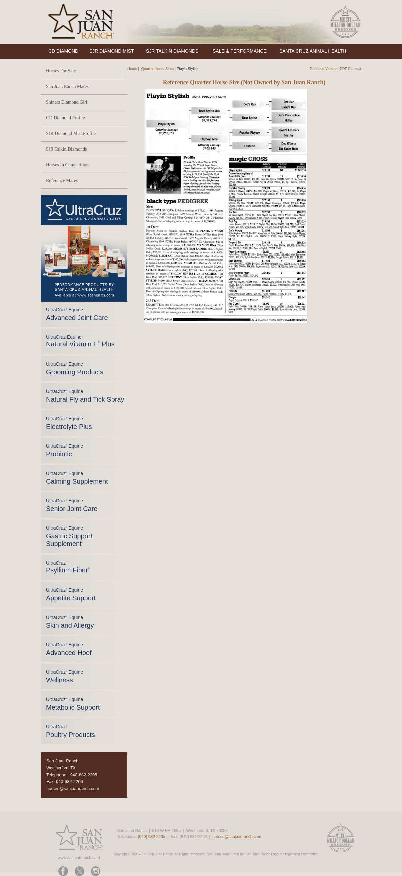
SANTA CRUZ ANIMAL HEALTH (312, 51)
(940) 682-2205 (151, 836)
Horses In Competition (67, 164)
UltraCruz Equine (80, 341)
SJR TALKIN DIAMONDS (172, 51)
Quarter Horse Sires (157, 69)
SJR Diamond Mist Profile (71, 133)
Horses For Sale (61, 70)
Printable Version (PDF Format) (335, 69)
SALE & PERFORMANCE (240, 51)
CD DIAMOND (63, 51)
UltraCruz (68, 567)
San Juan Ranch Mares (67, 86)
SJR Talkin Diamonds (66, 149)
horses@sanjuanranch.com (72, 788)
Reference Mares (62, 180)
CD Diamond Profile (65, 117)
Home (132, 69)
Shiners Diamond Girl (66, 102)
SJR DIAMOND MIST (111, 51)
